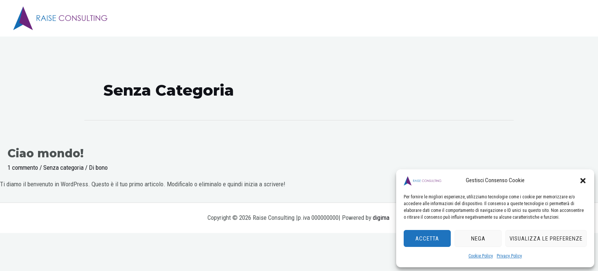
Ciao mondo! (46, 153)
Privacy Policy (509, 256)
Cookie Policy (480, 256)
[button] (583, 180)
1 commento (23, 167)
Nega (478, 238)
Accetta (427, 238)
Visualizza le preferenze (546, 238)
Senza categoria (63, 167)
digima (382, 217)
